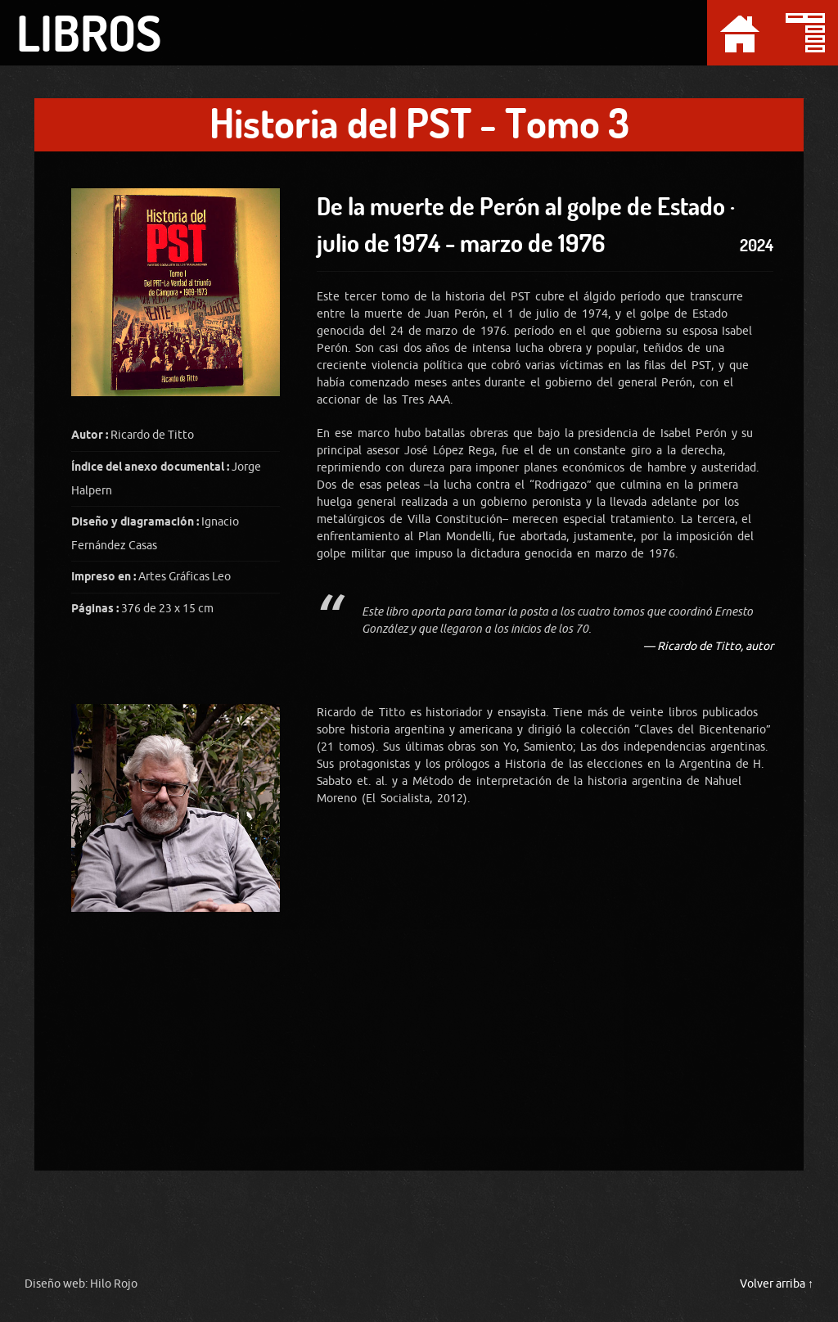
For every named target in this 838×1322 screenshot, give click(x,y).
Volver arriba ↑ (776, 1284)
